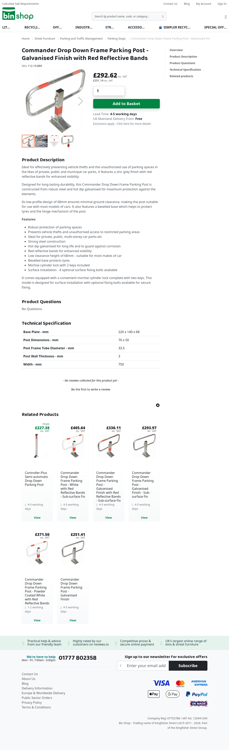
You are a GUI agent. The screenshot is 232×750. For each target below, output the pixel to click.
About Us (28, 679)
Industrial (84, 27)
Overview (176, 50)
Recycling (32, 27)
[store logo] (18, 13)
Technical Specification (185, 69)
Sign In (222, 4)
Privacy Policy (32, 702)
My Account (203, 4)
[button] (30, 101)
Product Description (183, 56)
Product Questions (182, 63)
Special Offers (215, 27)
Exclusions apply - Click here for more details (122, 123)
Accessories (137, 27)
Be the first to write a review (90, 389)
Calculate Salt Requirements (20, 4)
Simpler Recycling (175, 27)
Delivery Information (37, 688)
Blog (187, 4)
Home (26, 38)
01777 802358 (78, 658)
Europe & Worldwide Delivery (43, 693)
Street (110, 27)
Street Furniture (45, 38)
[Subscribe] (188, 666)
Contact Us (170, 4)
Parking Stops (117, 38)
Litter (7, 27)
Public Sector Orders (37, 698)
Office (58, 27)
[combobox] (129, 16)
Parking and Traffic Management (81, 38)
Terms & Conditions (36, 707)
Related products (181, 76)
